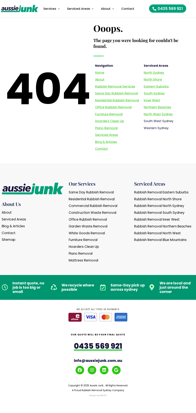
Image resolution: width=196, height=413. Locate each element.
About (99, 79)
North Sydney (154, 72)
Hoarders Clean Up (109, 121)
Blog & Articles (106, 142)
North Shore (153, 79)
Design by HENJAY (98, 395)
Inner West (152, 100)
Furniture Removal (109, 114)
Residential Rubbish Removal (117, 100)
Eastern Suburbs (156, 86)
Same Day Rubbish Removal (116, 93)
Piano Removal (106, 128)
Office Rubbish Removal (113, 107)
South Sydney (154, 93)
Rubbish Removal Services (115, 86)
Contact (101, 149)
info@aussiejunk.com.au (98, 360)
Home (99, 72)
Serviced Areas (106, 135)
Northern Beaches (157, 107)
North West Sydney (158, 114)
